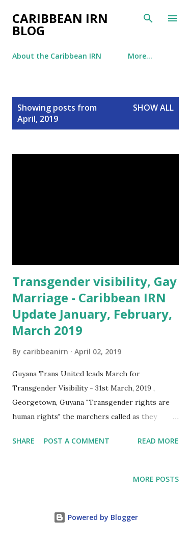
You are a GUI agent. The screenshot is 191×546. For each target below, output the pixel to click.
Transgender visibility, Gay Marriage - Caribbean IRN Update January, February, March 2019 (94, 306)
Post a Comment (77, 441)
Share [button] (23, 441)
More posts (156, 479)
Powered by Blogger (95, 517)
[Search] (148, 18)
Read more (158, 441)
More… (140, 56)
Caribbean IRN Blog (60, 24)
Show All (153, 107)
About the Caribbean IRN (56, 56)
